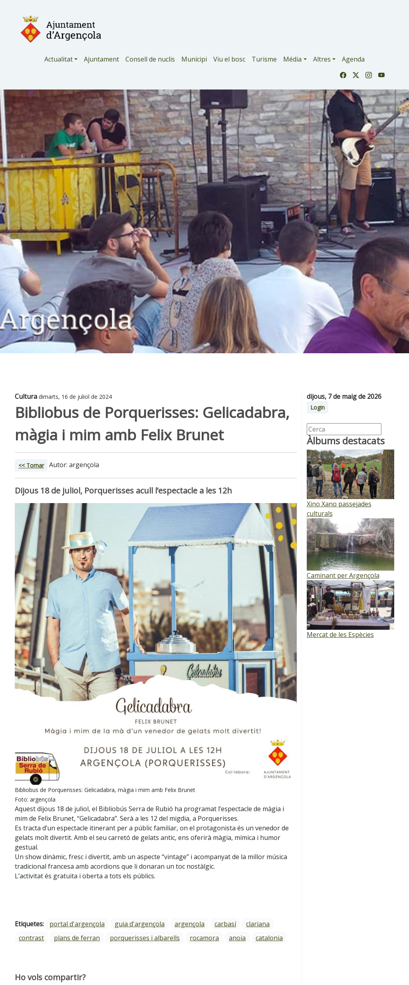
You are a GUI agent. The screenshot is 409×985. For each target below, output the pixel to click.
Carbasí (225, 923)
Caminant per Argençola (343, 575)
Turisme (264, 59)
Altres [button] (322, 59)
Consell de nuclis (150, 59)
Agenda (353, 59)
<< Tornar (31, 465)
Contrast (31, 937)
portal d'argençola (77, 923)
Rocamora (204, 937)
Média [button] (292, 59)
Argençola (189, 923)
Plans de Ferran (77, 937)
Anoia (237, 937)
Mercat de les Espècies (340, 634)
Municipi (194, 59)
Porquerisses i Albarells (145, 937)
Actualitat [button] (58, 59)
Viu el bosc (229, 59)
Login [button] (317, 407)
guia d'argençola (140, 923)
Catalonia (269, 937)
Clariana (258, 923)
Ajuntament (101, 59)
